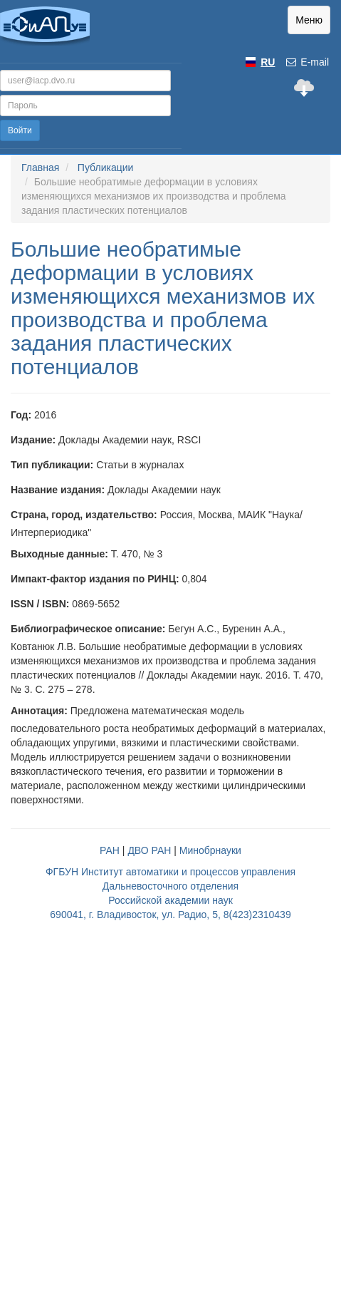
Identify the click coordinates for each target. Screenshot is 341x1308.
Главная (40, 167)
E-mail (307, 62)
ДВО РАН (149, 850)
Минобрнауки (210, 850)
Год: (21, 415)
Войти (20, 130)
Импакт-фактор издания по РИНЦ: (95, 579)
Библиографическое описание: (88, 628)
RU (268, 62)
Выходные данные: (59, 554)
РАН (110, 850)
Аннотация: (39, 710)
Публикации (105, 167)
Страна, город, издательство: (84, 514)
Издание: (33, 440)
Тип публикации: (52, 464)
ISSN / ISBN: (40, 603)
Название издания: (58, 489)
